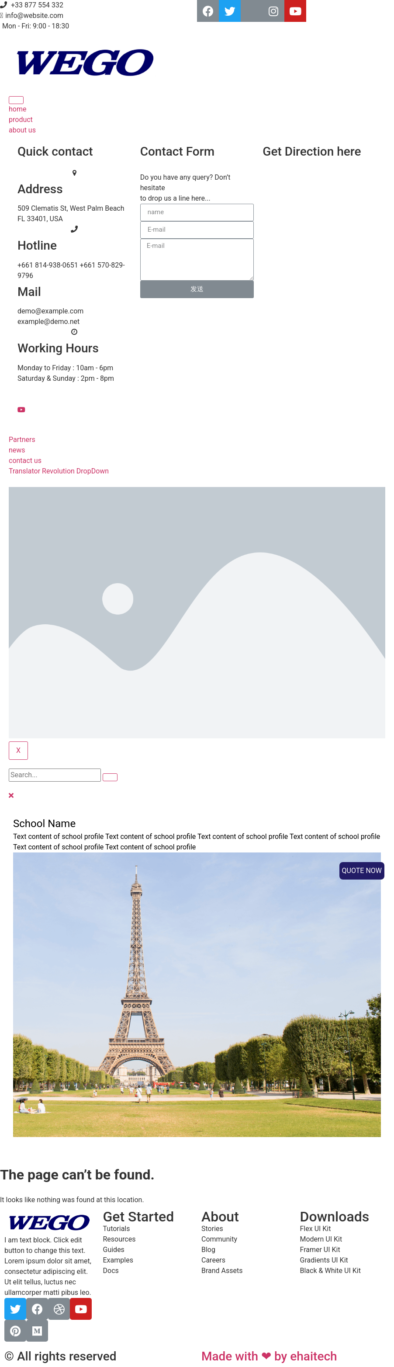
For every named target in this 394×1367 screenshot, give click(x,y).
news (17, 450)
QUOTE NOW (362, 870)
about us (22, 130)
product (21, 119)
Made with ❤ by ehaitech (269, 1356)
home (17, 109)
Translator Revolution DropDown (59, 471)
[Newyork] (328, 200)
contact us (25, 460)
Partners (22, 439)
